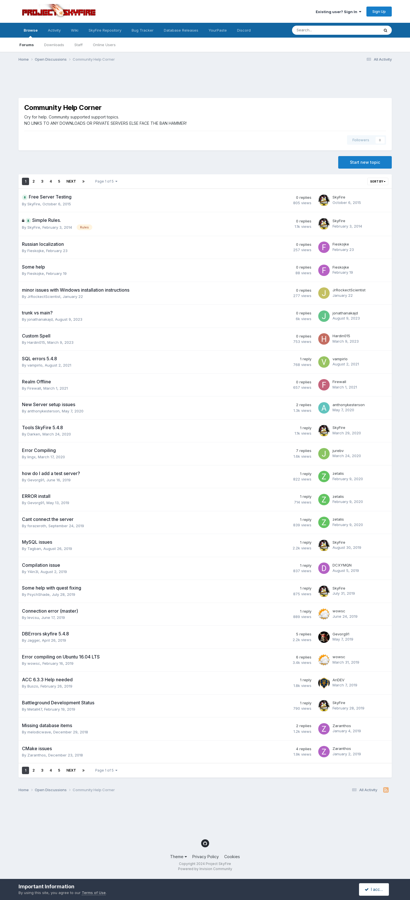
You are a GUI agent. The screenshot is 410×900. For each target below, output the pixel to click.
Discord (244, 30)
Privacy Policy (205, 856)
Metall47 (34, 709)
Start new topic (365, 162)
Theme (178, 856)
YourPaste (218, 30)
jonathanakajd (40, 319)
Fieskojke (35, 250)
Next (71, 181)
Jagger (33, 640)
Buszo (32, 686)
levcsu (33, 617)
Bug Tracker (143, 30)
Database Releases (181, 30)
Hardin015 (36, 342)
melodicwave (39, 732)
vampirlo (34, 365)
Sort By (377, 181)
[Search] (320, 30)
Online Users (104, 44)
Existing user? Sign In (338, 11)
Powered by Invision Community (205, 869)
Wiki (74, 30)
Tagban (34, 548)
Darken (33, 434)
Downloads (54, 44)
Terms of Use (94, 892)
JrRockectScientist (43, 296)
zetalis (338, 473)
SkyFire (33, 204)
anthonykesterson (43, 411)
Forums (26, 44)
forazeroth (36, 525)
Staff (78, 44)
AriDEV (338, 680)
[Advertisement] (122, 83)
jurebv (338, 450)
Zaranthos (342, 725)
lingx (31, 457)
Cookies (232, 856)
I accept (374, 889)
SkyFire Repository (105, 30)
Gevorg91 (35, 480)
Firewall (34, 388)
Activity (54, 30)
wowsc (339, 611)
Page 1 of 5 (106, 181)
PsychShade (38, 594)
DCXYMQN (342, 565)
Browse (31, 33)
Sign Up (379, 11)
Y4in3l (32, 571)
